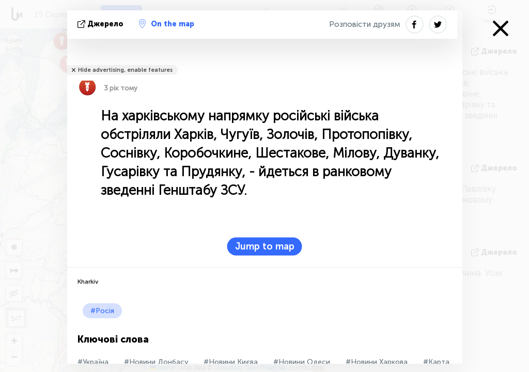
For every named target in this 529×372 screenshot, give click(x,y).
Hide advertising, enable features (125, 70)
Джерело (101, 24)
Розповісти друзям (364, 24)
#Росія (102, 310)
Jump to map (264, 246)
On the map (166, 23)
